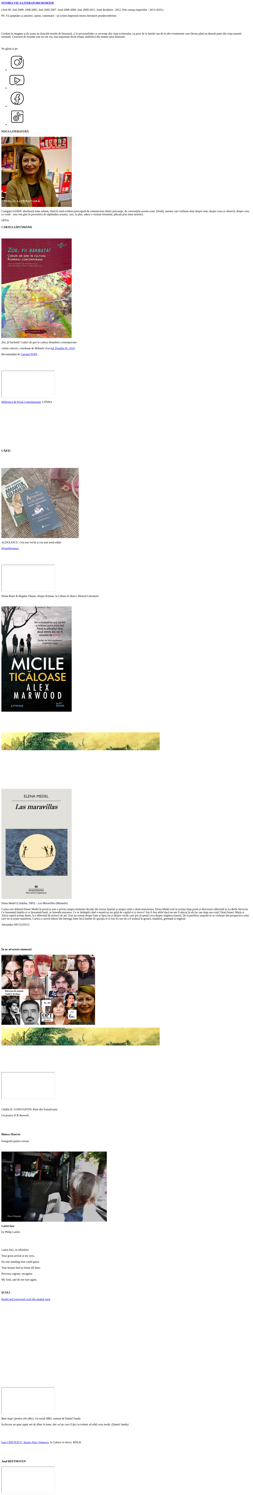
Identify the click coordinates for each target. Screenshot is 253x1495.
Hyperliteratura (10, 548)
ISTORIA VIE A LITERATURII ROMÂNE (27, 2)
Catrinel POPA (29, 354)
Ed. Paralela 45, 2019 (63, 348)
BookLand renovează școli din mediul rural (25, 1299)
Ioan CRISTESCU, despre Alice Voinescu (24, 1442)
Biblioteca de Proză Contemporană (21, 401)
